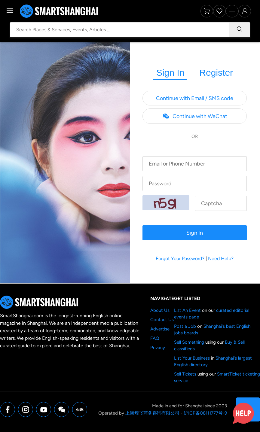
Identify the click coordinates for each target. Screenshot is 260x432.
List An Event (187, 310)
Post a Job (185, 326)
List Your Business (192, 358)
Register (216, 73)
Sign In (170, 73)
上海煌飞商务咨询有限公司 (152, 413)
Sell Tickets (185, 374)
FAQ (154, 338)
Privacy (157, 347)
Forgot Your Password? (180, 258)
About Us (160, 310)
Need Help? (221, 258)
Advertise (160, 329)
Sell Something (189, 342)
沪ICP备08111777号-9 (205, 413)
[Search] (239, 30)
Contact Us (162, 319)
